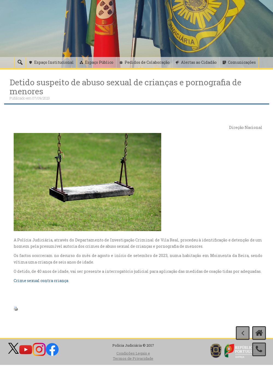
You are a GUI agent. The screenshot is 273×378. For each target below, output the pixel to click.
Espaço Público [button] (99, 62)
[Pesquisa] (20, 62)
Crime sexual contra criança (41, 280)
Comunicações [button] (242, 62)
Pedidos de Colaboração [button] (147, 62)
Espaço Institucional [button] (54, 62)
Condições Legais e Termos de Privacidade (133, 356)
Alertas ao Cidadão (199, 62)
